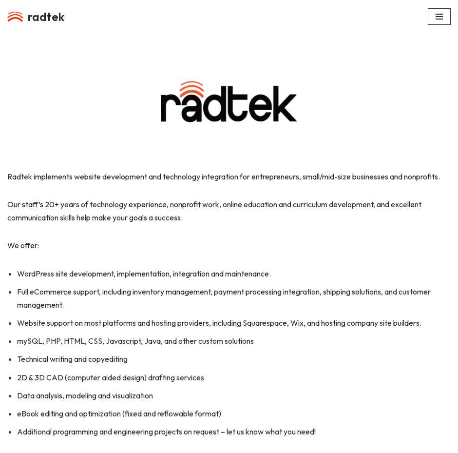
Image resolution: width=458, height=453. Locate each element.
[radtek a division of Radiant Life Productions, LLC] (35, 17)
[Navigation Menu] (439, 16)
